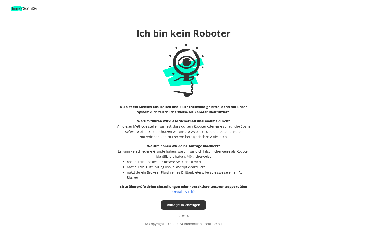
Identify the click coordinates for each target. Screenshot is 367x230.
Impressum (183, 215)
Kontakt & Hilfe (183, 192)
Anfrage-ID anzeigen (183, 205)
